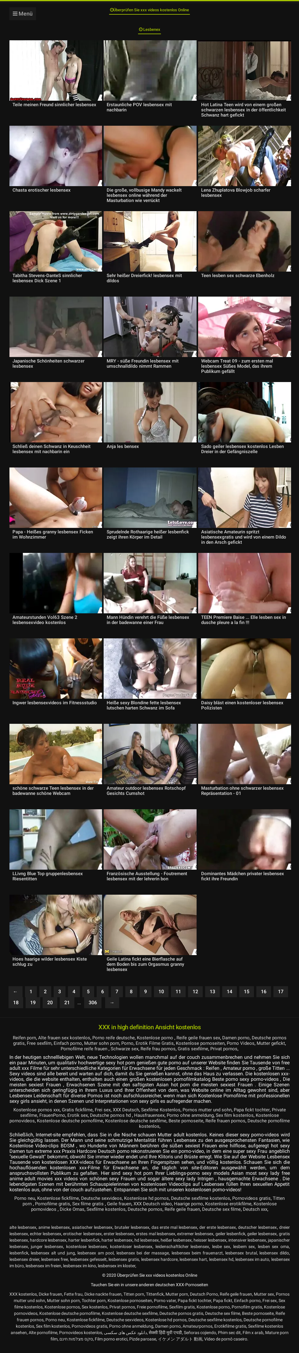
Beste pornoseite (222, 1127)
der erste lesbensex (217, 1233)
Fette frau (73, 1300)
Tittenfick (155, 1300)
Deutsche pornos (144, 1215)
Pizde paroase (142, 1345)
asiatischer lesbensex (92, 1233)
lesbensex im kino (79, 1271)
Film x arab (253, 1338)
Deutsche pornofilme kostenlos (149, 1132)
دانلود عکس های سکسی (125, 1338)
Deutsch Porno (204, 1300)
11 (178, 998)
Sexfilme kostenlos (103, 1215)
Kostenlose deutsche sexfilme (170, 1127)
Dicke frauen (50, 1300)
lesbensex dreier (24, 1265)
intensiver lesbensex (247, 1246)
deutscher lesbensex (257, 1233)
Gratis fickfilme (82, 1116)
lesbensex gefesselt (88, 1265)
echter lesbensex (45, 1239)
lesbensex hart (193, 1265)
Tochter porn (94, 1306)
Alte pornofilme (43, 1338)
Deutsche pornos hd (129, 1121)
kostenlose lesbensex (86, 1252)
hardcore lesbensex (48, 1246)
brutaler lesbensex (132, 1233)
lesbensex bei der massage (142, 1259)
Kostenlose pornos (62, 1313)
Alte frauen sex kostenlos (68, 1044)
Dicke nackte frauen (103, 1300)
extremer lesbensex (195, 1239)
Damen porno (247, 1044)
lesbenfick (18, 1259)
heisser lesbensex (210, 1246)
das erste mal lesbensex (174, 1233)
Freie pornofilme (152, 1313)
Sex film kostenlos (260, 1121)
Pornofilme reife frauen (97, 1055)
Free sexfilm (59, 1049)
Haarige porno (198, 1210)
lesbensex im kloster (116, 1271)
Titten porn (22, 1210)
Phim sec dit (229, 1338)
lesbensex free (54, 1265)
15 (246, 998)
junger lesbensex (47, 1252)
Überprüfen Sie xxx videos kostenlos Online (149, 11)
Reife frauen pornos (263, 1127)
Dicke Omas (68, 1215)
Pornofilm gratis (247, 1313)
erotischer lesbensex (82, 1239)
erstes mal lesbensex (155, 1239)
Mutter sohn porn (124, 1049)
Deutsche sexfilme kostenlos (209, 1204)
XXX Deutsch (133, 1116)
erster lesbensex (119, 1239)
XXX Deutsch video (160, 1210)
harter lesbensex (117, 1246)
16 (263, 998)
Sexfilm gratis (182, 1313)
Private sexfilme (35, 1121)
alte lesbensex (22, 1233)
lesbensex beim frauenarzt (197, 1259)
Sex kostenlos (95, 1313)
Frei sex (108, 1116)
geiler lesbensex (262, 1239)
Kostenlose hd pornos (153, 1204)
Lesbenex (149, 34)
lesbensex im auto (252, 1265)
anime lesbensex (54, 1233)
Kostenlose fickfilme (61, 1204)
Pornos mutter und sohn (218, 1116)
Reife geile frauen (183, 1215)
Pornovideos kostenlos (80, 1338)
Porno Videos (268, 1049)
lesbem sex (244, 1252)
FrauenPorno (68, 1121)
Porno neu (27, 1204)
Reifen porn (27, 1044)
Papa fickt (222, 1306)
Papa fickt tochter (264, 1116)
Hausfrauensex (170, 1121)
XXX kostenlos (23, 1300)
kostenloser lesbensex (131, 1252)
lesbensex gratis (124, 1265)
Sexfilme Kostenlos (169, 1116)
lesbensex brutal (241, 1259)
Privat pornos (244, 1055)
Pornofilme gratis (55, 1210)
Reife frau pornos (174, 1055)
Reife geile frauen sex (208, 1044)
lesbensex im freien (43, 1271)
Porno (151, 1049)
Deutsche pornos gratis (181, 1319)
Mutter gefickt (54, 1055)
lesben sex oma (273, 1252)
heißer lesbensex (176, 1246)
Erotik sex (94, 1121)
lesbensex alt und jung (53, 1259)
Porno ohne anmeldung (213, 1121)
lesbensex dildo (274, 1259)
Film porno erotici (111, 1345)
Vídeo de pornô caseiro (225, 1345)
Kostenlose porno (163, 1044)
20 (50, 1009)
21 (67, 1009)
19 (33, 1009)
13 (212, 998)
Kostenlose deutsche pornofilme (101, 1127)
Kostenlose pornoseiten (227, 1049)
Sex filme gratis (93, 1210)
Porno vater (165, 1306)
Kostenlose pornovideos (39, 1127)
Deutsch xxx (260, 1215)
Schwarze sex (139, 1055)
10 (161, 998)
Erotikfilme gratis (230, 1332)
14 (229, 998)
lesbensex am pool (95, 1259)
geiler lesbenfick (230, 1239)
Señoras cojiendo (200, 1338)
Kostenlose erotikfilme (239, 1210)
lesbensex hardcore (159, 1265)
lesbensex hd (221, 1265)
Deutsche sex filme (224, 1215)
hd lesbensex (146, 1246)
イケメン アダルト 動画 (180, 1345)
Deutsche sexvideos (106, 1204)
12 (195, 998)
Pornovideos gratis (262, 1204)
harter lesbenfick (84, 1246)
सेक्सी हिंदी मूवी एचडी (165, 1338)
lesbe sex (221, 1252)
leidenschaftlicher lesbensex (182, 1252)
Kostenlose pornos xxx (39, 1116)
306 (93, 1009)
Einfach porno (89, 1049)
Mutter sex (264, 1300)
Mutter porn (177, 1300)
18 (16, 1009)
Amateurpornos (197, 1332)
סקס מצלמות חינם (76, 1345)
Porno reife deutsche (120, 1044)
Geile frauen (125, 1210)
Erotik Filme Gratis (180, 1049)
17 (280, 998)
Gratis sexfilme (211, 1055)
